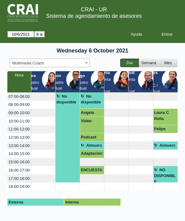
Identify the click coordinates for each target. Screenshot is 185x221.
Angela (87, 112)
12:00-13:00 (19, 137)
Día (129, 62)
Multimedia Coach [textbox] (28, 63)
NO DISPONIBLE (165, 175)
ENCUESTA (91, 170)
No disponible (66, 99)
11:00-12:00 (19, 129)
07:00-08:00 (19, 96)
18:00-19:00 (19, 186)
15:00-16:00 (19, 162)
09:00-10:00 (19, 112)
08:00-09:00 (19, 104)
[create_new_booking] (43, 96)
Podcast (88, 137)
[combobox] (50, 63)
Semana (148, 62)
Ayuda (136, 34)
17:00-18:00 (19, 178)
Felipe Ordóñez (162, 129)
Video (86, 120)
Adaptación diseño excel (91, 154)
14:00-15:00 (19, 153)
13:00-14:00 (19, 145)
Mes (168, 62)
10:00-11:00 (19, 121)
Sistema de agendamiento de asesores (94, 16)
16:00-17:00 (19, 170)
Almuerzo (91, 146)
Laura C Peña (161, 115)
